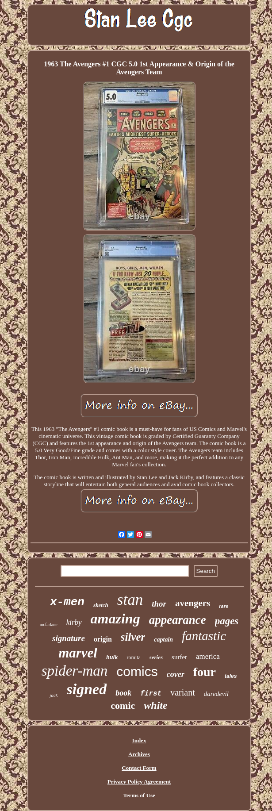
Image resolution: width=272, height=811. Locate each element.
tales (231, 676)
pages (227, 621)
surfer (179, 657)
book (123, 692)
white (155, 705)
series (156, 657)
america (208, 656)
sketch (100, 605)
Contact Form (139, 768)
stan (130, 599)
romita (133, 657)
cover (175, 674)
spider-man (75, 671)
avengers (192, 603)
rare (223, 606)
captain (163, 639)
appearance (177, 620)
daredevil (216, 693)
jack (53, 695)
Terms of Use (139, 795)
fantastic (204, 636)
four (204, 672)
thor (159, 603)
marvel (77, 653)
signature (68, 638)
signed (87, 689)
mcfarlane (48, 624)
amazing (115, 619)
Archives (139, 754)
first (150, 694)
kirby (74, 622)
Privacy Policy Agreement (139, 781)
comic (123, 705)
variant (182, 692)
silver (133, 637)
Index (139, 740)
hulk (112, 657)
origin (103, 639)
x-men (67, 602)
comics (136, 671)
